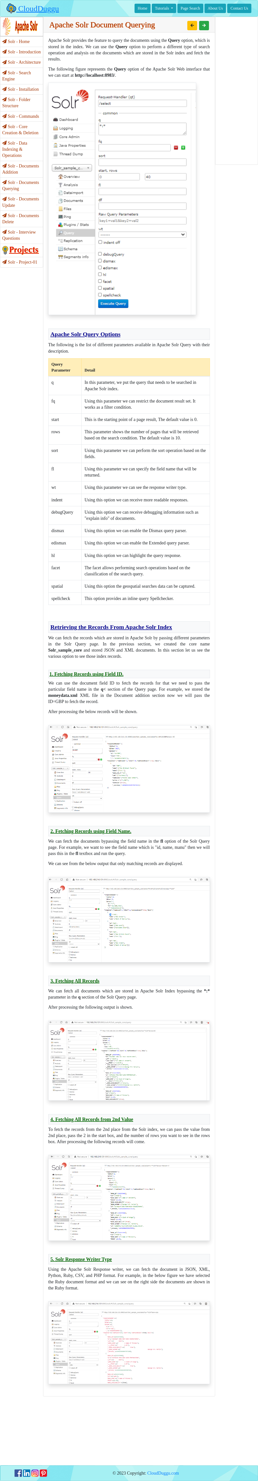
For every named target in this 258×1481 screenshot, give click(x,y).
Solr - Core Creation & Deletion (20, 129)
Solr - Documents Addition (20, 169)
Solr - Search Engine (16, 75)
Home (142, 8)
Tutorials (162, 8)
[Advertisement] (129, 1430)
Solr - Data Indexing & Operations (14, 149)
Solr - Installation (20, 89)
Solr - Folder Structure (16, 102)
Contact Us (239, 8)
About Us (215, 8)
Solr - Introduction (21, 51)
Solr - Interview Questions (19, 235)
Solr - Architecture (21, 62)
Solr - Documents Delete (20, 218)
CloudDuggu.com (163, 1473)
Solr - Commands (20, 116)
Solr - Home (16, 41)
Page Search (190, 8)
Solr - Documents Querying (20, 185)
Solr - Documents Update (20, 202)
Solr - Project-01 (19, 262)
